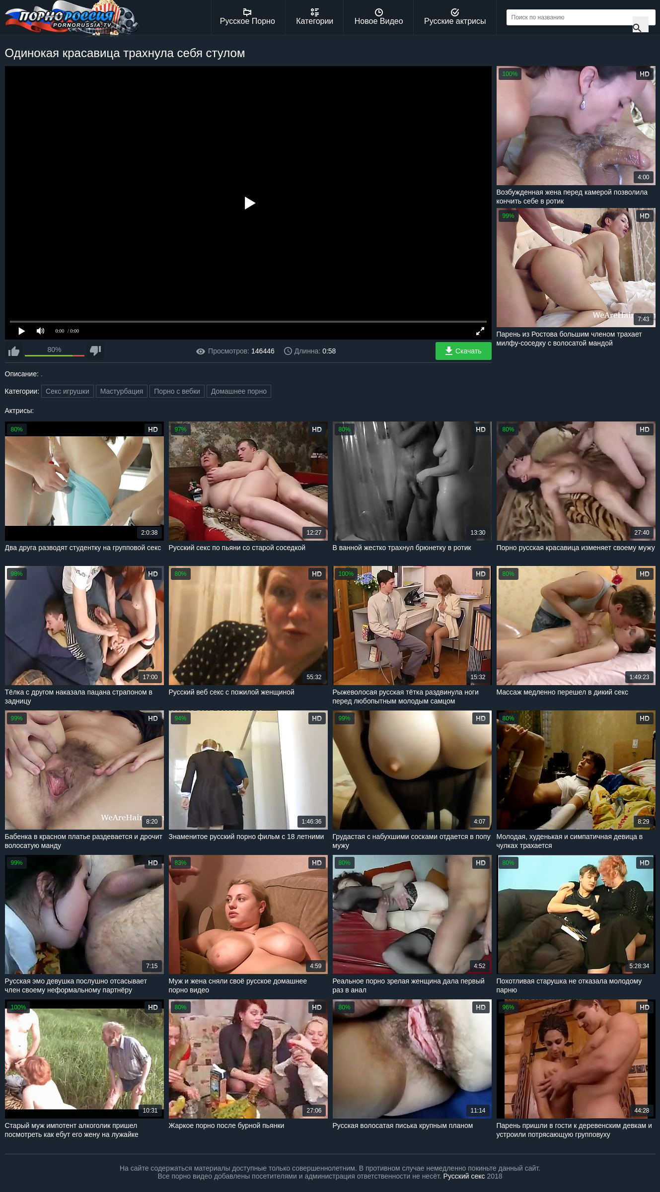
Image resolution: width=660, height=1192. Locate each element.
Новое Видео (379, 16)
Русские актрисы (455, 16)
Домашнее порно (239, 391)
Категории (314, 16)
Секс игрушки (67, 391)
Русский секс (464, 1176)
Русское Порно (247, 16)
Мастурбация (122, 391)
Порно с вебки (177, 391)
